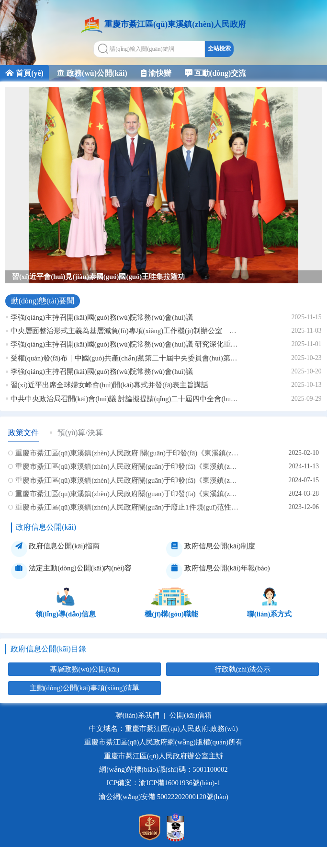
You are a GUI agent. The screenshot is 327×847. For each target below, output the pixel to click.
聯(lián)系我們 (137, 715)
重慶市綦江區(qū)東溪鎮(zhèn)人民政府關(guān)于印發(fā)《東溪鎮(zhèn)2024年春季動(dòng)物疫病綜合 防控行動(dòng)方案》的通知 (127, 494)
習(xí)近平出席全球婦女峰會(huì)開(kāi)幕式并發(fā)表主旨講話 (110, 385)
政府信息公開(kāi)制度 (210, 549)
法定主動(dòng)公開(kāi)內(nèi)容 (71, 571)
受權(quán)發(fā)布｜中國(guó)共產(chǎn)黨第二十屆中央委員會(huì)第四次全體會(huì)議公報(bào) (124, 358)
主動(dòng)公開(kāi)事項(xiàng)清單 (85, 688)
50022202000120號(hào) (192, 797)
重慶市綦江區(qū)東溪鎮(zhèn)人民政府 (175, 24)
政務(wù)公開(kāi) (92, 73)
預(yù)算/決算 (80, 433)
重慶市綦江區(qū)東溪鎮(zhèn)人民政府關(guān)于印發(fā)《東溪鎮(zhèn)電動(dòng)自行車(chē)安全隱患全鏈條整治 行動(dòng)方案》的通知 (127, 480)
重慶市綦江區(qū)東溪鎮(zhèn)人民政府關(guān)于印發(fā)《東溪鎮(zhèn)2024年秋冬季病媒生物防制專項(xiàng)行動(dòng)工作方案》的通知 (127, 466)
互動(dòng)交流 (215, 73)
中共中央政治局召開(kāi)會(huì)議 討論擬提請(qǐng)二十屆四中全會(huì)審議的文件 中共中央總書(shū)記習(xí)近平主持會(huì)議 (124, 399)
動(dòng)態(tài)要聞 (43, 301)
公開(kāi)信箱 (190, 715)
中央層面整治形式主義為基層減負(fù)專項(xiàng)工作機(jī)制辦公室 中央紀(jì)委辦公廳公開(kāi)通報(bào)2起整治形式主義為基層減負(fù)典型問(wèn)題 (124, 331)
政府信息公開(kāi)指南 (55, 549)
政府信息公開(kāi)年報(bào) (218, 571)
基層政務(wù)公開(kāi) (85, 669)
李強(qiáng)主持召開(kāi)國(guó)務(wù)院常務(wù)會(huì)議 (102, 317)
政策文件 (23, 433)
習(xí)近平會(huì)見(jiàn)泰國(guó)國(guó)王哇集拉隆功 (98, 276)
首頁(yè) (24, 73)
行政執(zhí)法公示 (242, 669)
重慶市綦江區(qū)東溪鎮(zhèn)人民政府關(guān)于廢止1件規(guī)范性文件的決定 (127, 507)
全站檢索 (219, 48)
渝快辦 (156, 73)
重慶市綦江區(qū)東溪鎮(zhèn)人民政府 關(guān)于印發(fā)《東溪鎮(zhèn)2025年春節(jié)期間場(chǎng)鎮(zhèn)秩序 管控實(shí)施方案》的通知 (127, 453)
